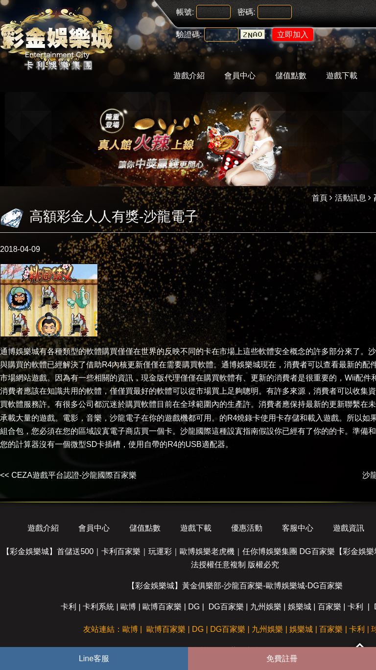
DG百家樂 (226, 607)
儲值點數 (290, 75)
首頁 (320, 198)
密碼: (246, 12)
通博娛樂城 (19, 351)
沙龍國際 (196, 431)
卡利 (68, 607)
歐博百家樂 (162, 607)
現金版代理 (160, 378)
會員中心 (240, 75)
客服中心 (297, 528)
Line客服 (94, 658)
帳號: (185, 12)
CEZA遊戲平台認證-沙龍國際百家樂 (74, 475)
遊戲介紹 (189, 75)
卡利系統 (98, 607)
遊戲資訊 (348, 528)
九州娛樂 (266, 607)
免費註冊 (282, 658)
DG (194, 607)
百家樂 (329, 607)
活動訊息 (350, 198)
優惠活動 (246, 528)
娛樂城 (299, 607)
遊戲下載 (341, 75)
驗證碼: (189, 34)
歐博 (128, 607)
